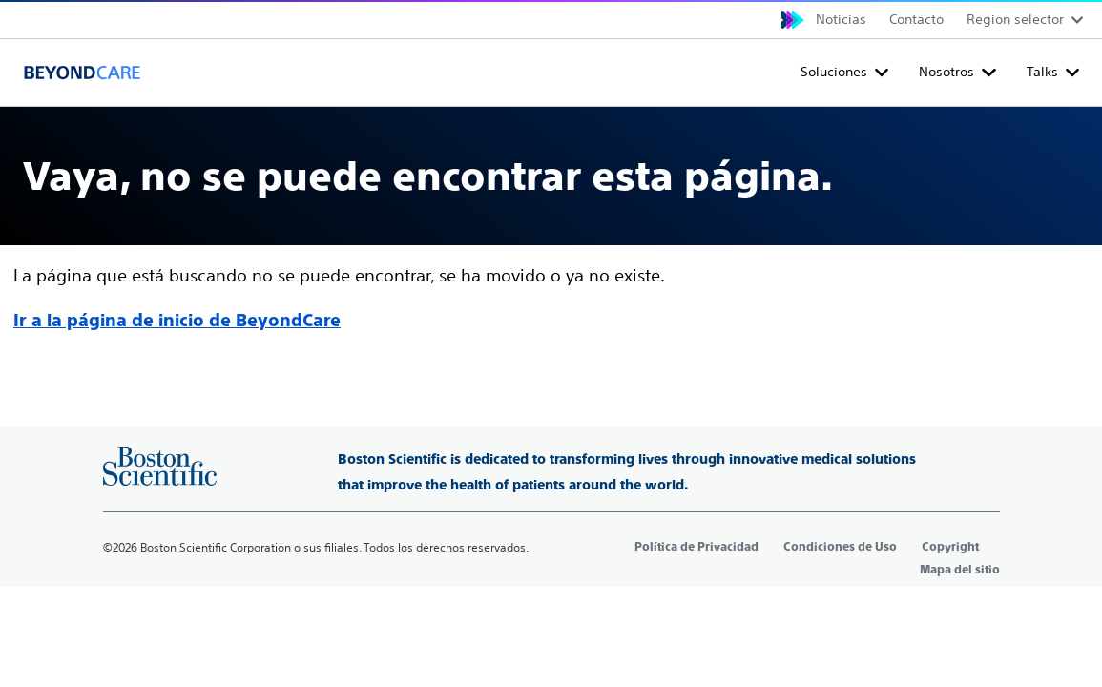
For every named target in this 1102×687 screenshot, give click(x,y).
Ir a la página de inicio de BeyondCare (177, 320)
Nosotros (946, 71)
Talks (1042, 71)
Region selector (1015, 19)
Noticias (841, 19)
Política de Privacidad (696, 546)
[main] (551, 221)
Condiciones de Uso (840, 546)
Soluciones (834, 71)
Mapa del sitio (960, 569)
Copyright (950, 546)
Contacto (916, 19)
